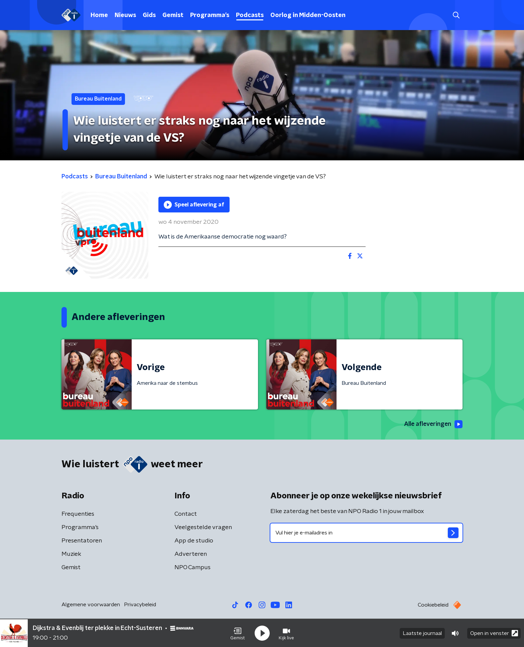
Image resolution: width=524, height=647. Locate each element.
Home (99, 15)
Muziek (71, 554)
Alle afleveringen (433, 425)
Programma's (209, 15)
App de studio (193, 541)
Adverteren (190, 554)
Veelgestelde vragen (203, 527)
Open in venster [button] (494, 633)
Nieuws (125, 15)
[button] (237, 633)
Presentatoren (81, 541)
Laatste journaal (422, 633)
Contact (185, 514)
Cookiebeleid (433, 605)
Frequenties (77, 514)
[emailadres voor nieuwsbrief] (366, 532)
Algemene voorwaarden (90, 604)
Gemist (172, 15)
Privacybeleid (140, 604)
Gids (149, 15)
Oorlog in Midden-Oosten (308, 15)
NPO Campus (192, 567)
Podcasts (250, 15)
